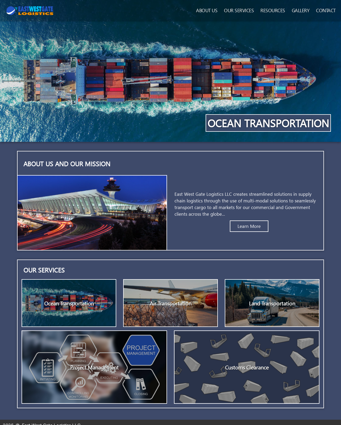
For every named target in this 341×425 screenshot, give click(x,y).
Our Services (239, 10)
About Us (206, 10)
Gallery (301, 10)
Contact (326, 10)
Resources (272, 10)
